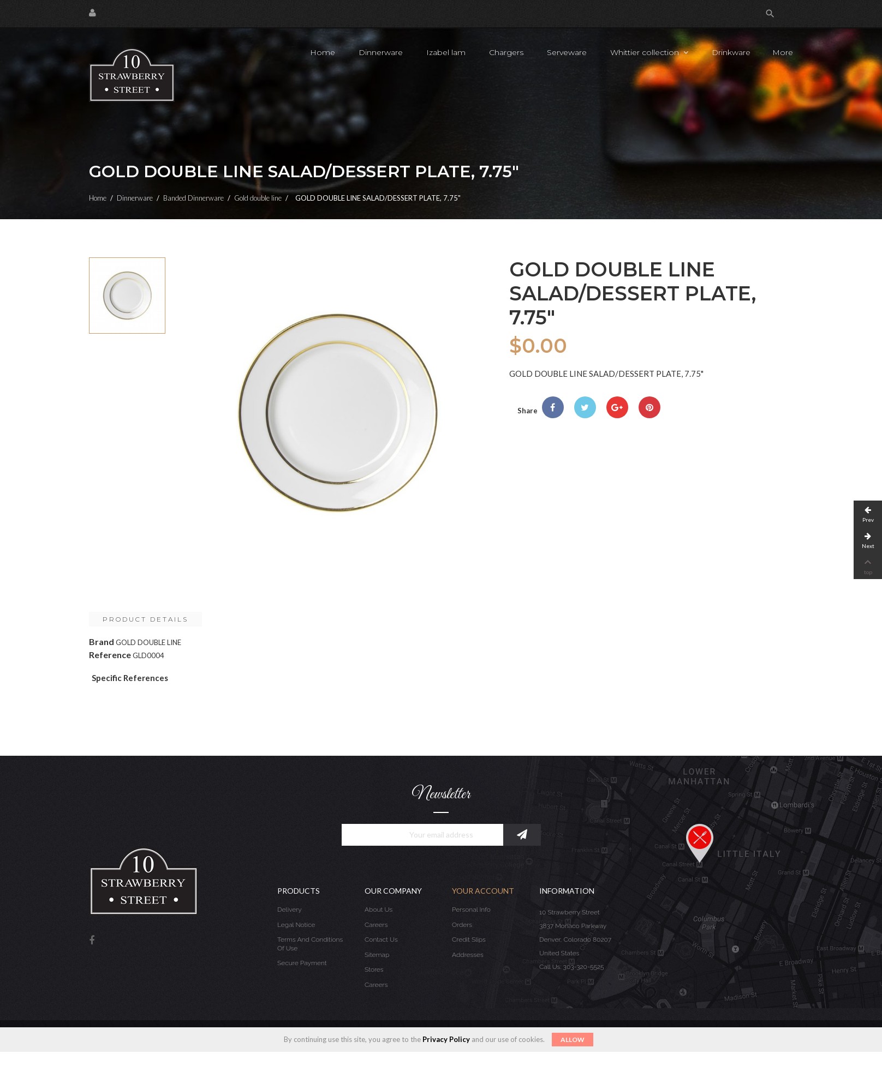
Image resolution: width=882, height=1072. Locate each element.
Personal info (471, 909)
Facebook (91, 941)
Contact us (381, 939)
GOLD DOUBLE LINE (148, 642)
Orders (462, 925)
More (782, 52)
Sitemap (377, 955)
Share (553, 407)
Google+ (617, 407)
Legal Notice (296, 925)
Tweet (585, 407)
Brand (101, 641)
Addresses (468, 955)
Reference (110, 654)
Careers (376, 925)
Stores (374, 969)
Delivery (289, 909)
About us (378, 909)
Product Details (145, 619)
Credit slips (469, 939)
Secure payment (302, 963)
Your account (483, 890)
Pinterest (649, 407)
